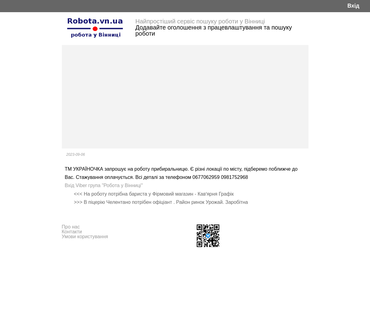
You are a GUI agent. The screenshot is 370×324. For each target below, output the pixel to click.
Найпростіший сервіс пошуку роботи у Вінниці (200, 21)
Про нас (71, 226)
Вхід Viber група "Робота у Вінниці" (104, 185)
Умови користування (85, 236)
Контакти (72, 231)
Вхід (353, 6)
